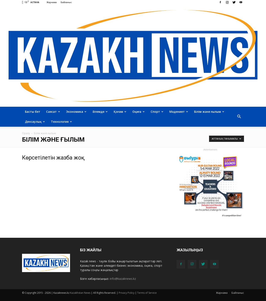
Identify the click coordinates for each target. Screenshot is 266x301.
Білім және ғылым (209, 112)
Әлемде (100, 112)
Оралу (26, 133)
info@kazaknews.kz (123, 279)
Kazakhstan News (80, 293)
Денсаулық (35, 122)
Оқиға (138, 112)
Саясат (53, 112)
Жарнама (52, 2)
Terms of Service (147, 293)
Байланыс (66, 2)
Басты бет (32, 112)
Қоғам (120, 112)
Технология (61, 122)
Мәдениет (178, 112)
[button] (239, 117)
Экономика (76, 112)
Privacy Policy (126, 293)
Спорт (157, 112)
